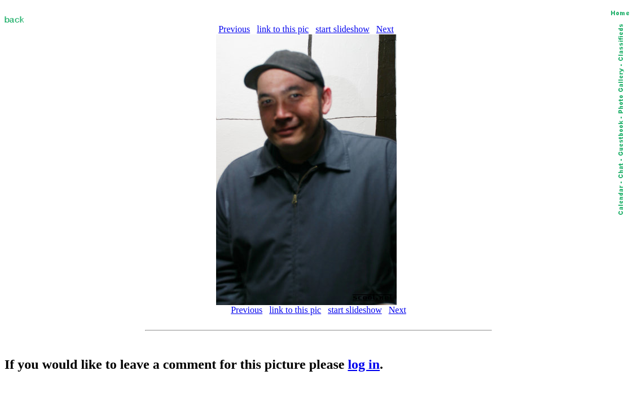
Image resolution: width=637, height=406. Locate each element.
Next (385, 29)
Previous (234, 29)
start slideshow (342, 29)
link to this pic (283, 29)
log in (364, 364)
